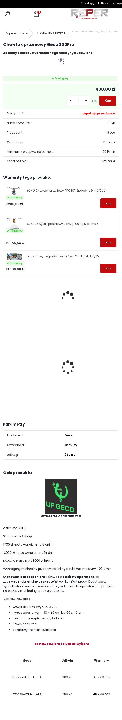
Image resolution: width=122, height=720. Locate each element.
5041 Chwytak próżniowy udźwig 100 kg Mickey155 (62, 224)
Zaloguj (89, 3)
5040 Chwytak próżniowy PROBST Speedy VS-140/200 (66, 191)
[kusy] (78, 100)
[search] (7, 14)
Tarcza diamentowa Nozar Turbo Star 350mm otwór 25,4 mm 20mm (46, 360)
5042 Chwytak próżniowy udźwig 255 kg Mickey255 (64, 256)
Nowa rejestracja (111, 3)
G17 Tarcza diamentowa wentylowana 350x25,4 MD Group (75, 373)
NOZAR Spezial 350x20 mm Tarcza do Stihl (102, 366)
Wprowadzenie (17, 33)
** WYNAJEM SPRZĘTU (50, 33)
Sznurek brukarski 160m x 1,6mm (17, 357)
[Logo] (90, 14)
